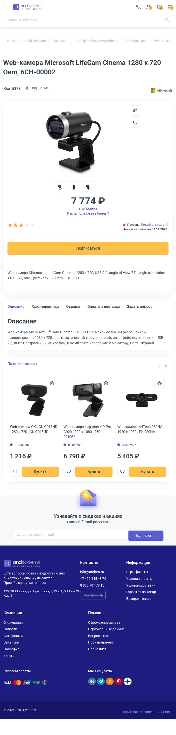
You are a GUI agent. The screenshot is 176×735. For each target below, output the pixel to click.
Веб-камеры (136, 41)
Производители (100, 642)
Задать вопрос (139, 306)
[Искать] (167, 20)
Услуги (9, 656)
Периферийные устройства (96, 41)
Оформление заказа (104, 622)
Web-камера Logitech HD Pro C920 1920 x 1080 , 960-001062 (87, 432)
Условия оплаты (139, 579)
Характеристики (45, 306)
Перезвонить (93, 595)
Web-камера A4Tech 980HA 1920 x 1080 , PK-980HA (139, 429)
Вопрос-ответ (99, 636)
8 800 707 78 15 (92, 585)
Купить (40, 471)
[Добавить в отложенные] (135, 123)
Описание (15, 306)
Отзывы (73, 306)
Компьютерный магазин (26, 41)
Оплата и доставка (103, 306)
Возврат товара (139, 599)
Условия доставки (140, 585)
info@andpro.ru (92, 572)
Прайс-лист (97, 649)
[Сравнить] (52, 383)
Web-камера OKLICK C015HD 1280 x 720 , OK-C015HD (33, 429)
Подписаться (88, 248)
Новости (10, 629)
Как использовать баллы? (88, 211)
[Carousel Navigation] (163, 367)
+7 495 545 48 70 (93, 579)
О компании (13, 622)
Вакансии (11, 642)
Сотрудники (13, 636)
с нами (40, 583)
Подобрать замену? (155, 224)
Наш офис (11, 649)
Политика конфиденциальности (146, 712)
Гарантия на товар (141, 592)
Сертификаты (137, 572)
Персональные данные (106, 629)
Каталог (60, 41)
